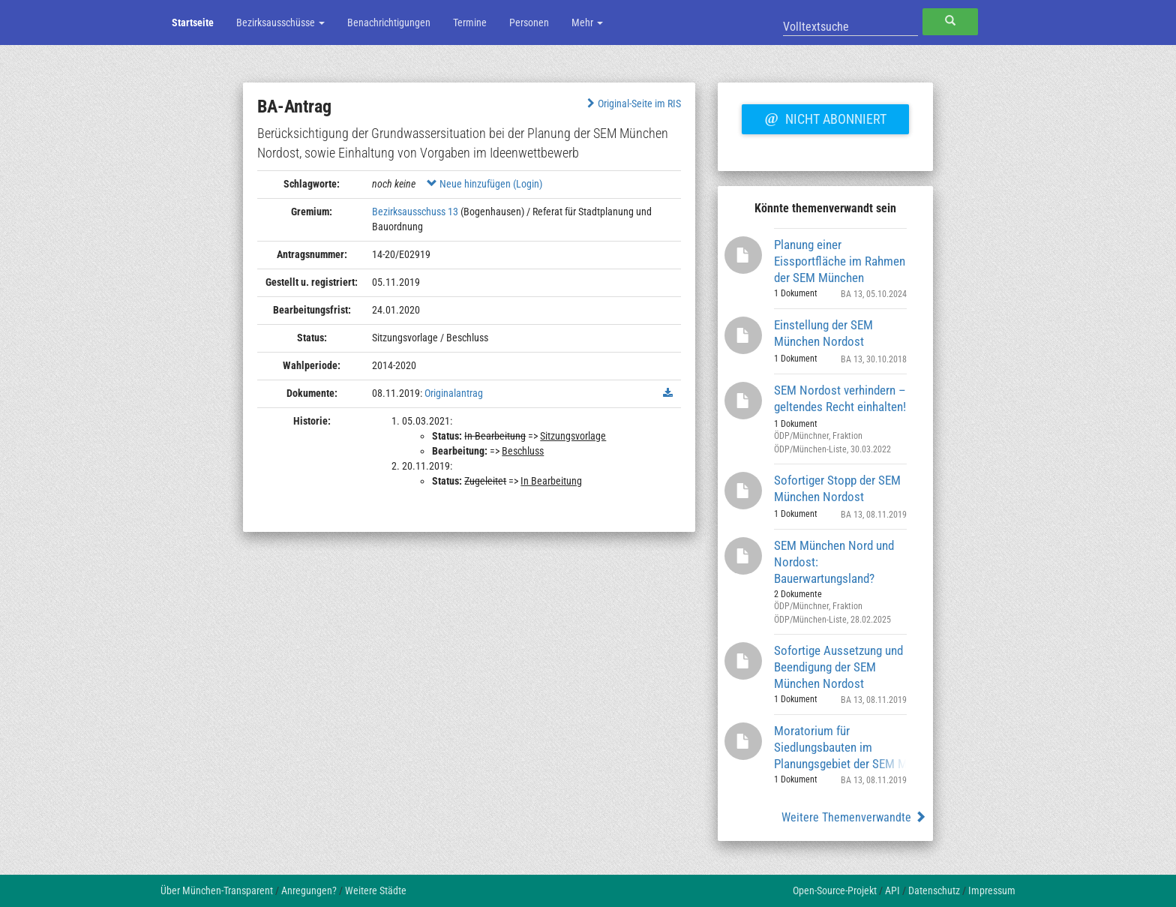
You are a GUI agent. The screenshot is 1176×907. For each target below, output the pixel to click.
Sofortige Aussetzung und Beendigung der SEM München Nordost (838, 666)
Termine (470, 23)
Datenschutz (934, 890)
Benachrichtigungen (388, 23)
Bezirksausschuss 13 (415, 212)
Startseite (193, 23)
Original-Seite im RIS (633, 104)
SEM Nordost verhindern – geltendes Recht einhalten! (840, 398)
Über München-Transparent (216, 890)
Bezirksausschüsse (280, 23)
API (892, 890)
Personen (529, 23)
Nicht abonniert (825, 117)
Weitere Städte (375, 890)
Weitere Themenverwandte (854, 817)
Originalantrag (453, 393)
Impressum (992, 890)
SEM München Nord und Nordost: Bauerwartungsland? (834, 561)
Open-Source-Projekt (835, 890)
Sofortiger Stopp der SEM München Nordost (837, 488)
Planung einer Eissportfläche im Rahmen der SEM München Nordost (839, 260)
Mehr (587, 23)
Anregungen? (309, 890)
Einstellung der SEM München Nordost (823, 333)
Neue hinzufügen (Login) (484, 184)
